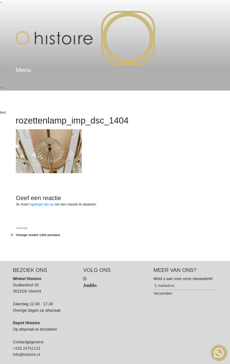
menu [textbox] (23, 70)
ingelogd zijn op (41, 204)
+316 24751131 (27, 348)
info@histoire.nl (26, 354)
